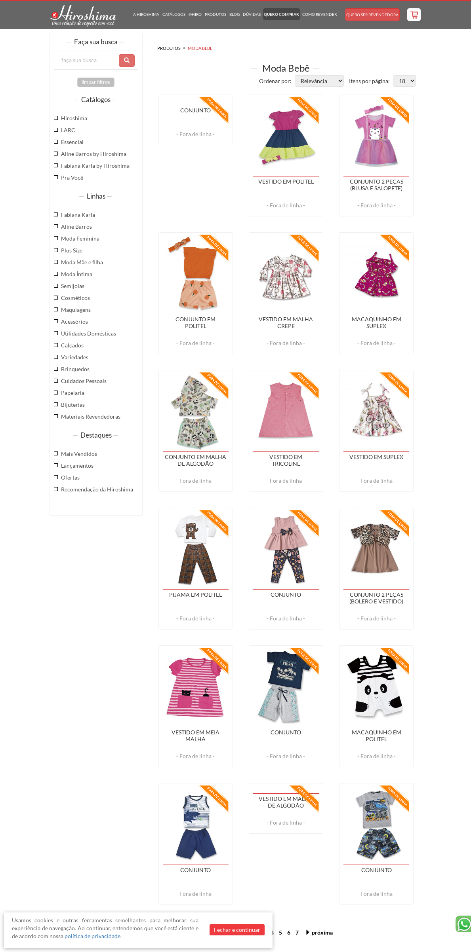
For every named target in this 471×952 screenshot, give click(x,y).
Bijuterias (73, 404)
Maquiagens (76, 309)
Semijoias (72, 286)
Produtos (215, 14)
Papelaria (72, 392)
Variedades (74, 357)
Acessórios (74, 321)
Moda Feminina (80, 238)
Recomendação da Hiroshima (97, 489)
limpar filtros (96, 82)
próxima (319, 932)
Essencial (72, 141)
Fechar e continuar (237, 929)
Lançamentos (77, 465)
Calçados (72, 345)
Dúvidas (252, 14)
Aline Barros (76, 226)
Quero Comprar (281, 14)
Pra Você (72, 177)
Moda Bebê (200, 48)
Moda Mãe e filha (82, 262)
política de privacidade (92, 936)
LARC (68, 130)
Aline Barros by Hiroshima (93, 153)
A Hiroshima (146, 14)
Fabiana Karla (78, 214)
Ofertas (70, 477)
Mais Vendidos (79, 453)
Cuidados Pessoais (84, 380)
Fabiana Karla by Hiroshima (95, 165)
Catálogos (173, 14)
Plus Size (71, 250)
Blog (234, 14)
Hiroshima (74, 118)
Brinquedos (75, 369)
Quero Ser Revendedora (372, 14)
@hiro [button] (195, 14)
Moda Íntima (76, 274)
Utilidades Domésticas (88, 333)
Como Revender (319, 14)
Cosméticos (75, 297)
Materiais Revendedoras (90, 416)
